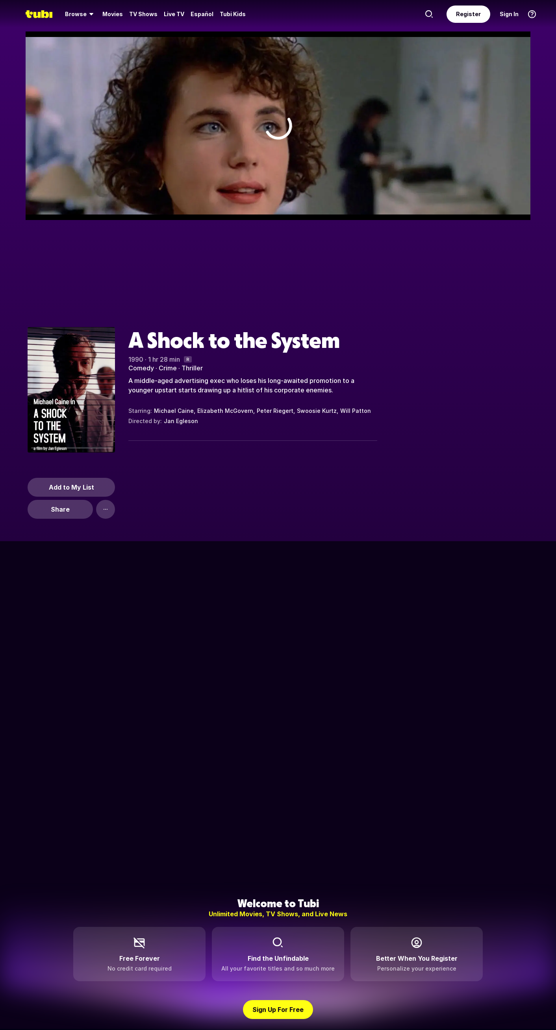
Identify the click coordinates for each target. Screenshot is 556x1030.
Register (468, 14)
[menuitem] (80, 14)
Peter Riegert (275, 410)
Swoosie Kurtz (317, 410)
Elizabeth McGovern (225, 410)
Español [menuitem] (202, 14)
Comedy (141, 368)
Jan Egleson (181, 421)
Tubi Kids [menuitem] (233, 14)
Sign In (509, 14)
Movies (112, 14)
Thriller (192, 368)
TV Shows (143, 14)
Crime (168, 368)
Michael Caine (174, 410)
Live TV (174, 14)
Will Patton (355, 410)
